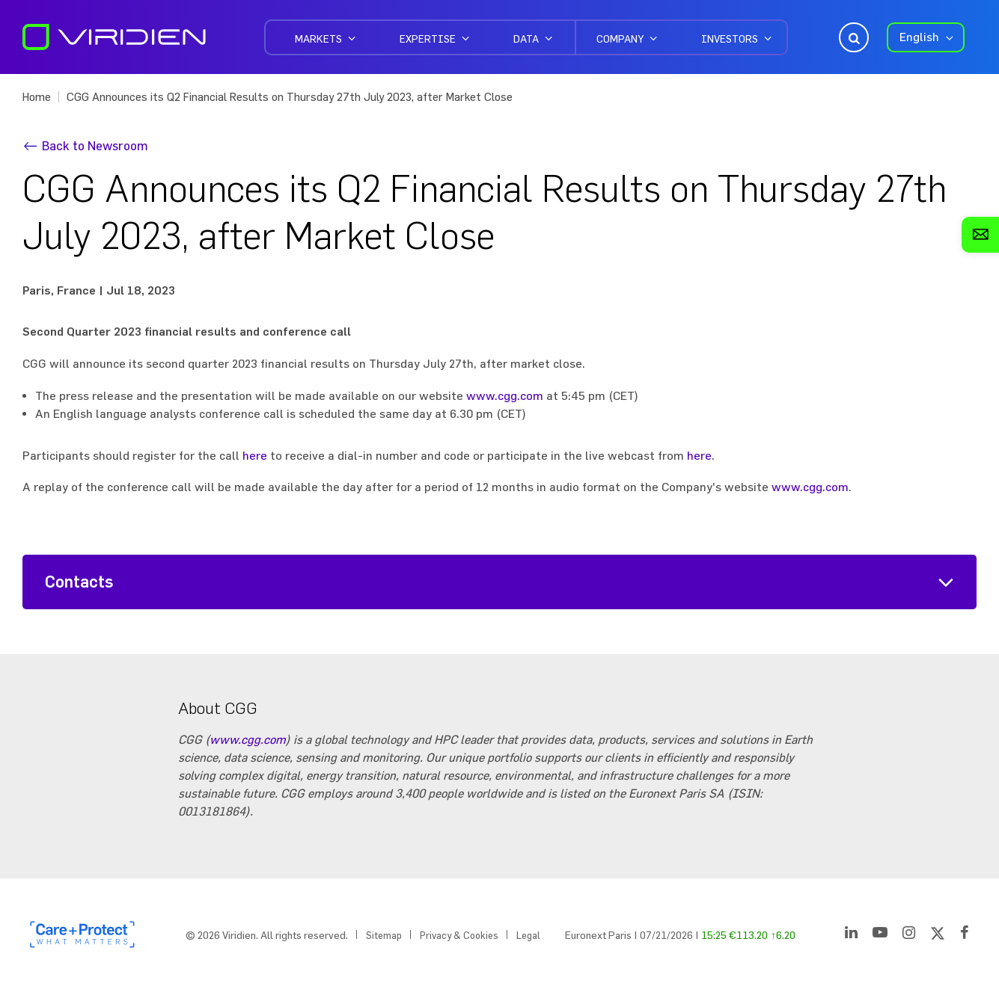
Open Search (852, 37)
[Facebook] (965, 935)
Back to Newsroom (95, 145)
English (919, 36)
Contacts (79, 582)
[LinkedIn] (851, 935)
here (254, 455)
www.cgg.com (504, 395)
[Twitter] (938, 935)
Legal (528, 935)
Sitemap (384, 935)
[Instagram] (909, 935)
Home (36, 96)
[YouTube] (880, 935)
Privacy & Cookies (459, 935)
